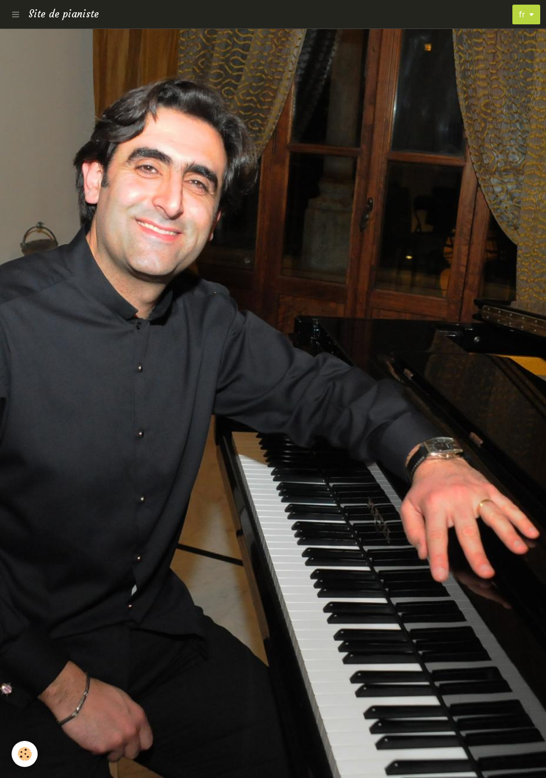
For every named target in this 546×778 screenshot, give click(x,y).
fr (522, 14)
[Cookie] (25, 754)
